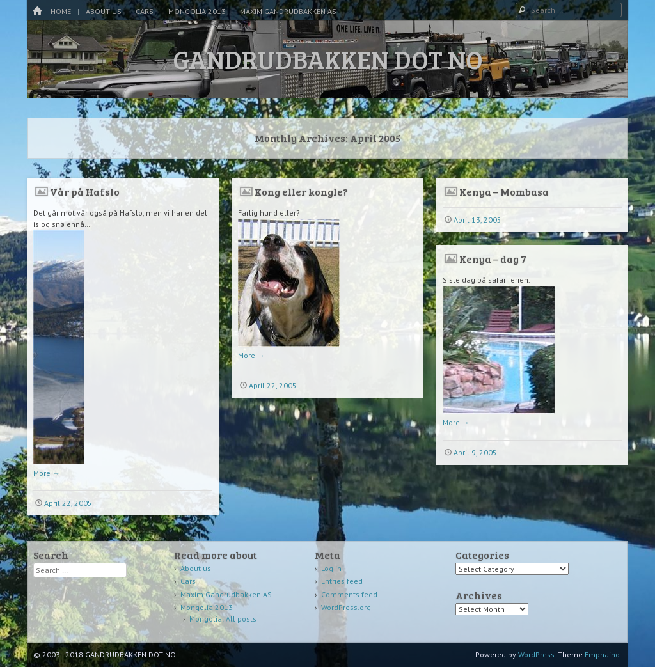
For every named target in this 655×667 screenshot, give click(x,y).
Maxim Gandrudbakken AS (288, 11)
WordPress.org (346, 607)
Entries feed (342, 581)
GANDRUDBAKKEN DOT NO (328, 59)
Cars (145, 11)
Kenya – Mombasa (504, 191)
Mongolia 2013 (197, 11)
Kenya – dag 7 (492, 258)
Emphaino (602, 654)
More (46, 473)
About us (104, 11)
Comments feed (349, 594)
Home (61, 11)
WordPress (536, 654)
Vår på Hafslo (85, 191)
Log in (331, 568)
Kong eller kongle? (301, 191)
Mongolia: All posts (222, 619)
